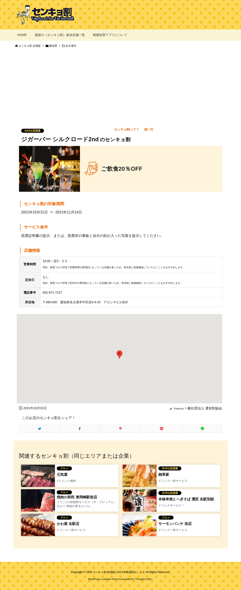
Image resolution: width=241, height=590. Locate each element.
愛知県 (53, 45)
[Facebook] (80, 428)
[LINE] (202, 428)
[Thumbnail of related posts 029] (38, 481)
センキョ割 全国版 (30, 45)
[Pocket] (161, 428)
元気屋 (62, 474)
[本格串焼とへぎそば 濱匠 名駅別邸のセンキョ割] (140, 506)
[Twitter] (39, 428)
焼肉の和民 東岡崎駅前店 (77, 497)
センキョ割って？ (126, 129)
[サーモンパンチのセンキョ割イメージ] (140, 530)
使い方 (148, 129)
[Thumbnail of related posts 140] (140, 481)
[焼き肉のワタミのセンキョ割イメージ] (38, 506)
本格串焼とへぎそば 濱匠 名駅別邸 (186, 499)
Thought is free (143, 579)
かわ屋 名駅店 (68, 524)
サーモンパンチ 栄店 (174, 524)
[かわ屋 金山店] (38, 530)
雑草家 (163, 474)
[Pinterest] (120, 428)
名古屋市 (71, 45)
